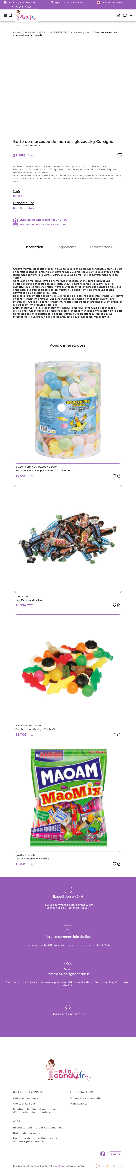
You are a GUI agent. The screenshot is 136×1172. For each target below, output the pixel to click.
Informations (101, 247)
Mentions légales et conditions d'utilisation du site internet (35, 1110)
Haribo (38, 725)
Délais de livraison (26, 1132)
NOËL (42, 32)
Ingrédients (66, 247)
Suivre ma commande (85, 1098)
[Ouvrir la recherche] (10, 15)
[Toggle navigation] (5, 15)
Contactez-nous (24, 1103)
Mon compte (79, 1103)
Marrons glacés (81, 32)
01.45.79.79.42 (23, 7)
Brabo (19, 467)
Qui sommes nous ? (27, 1098)
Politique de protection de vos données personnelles (35, 1140)
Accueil (17, 32)
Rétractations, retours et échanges (38, 1127)
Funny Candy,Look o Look (41, 467)
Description (33, 247)
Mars (18, 596)
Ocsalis (62, 1165)
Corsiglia (19, 145)
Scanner (115, 1154)
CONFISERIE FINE (59, 32)
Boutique (30, 32)
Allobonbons (24, 725)
